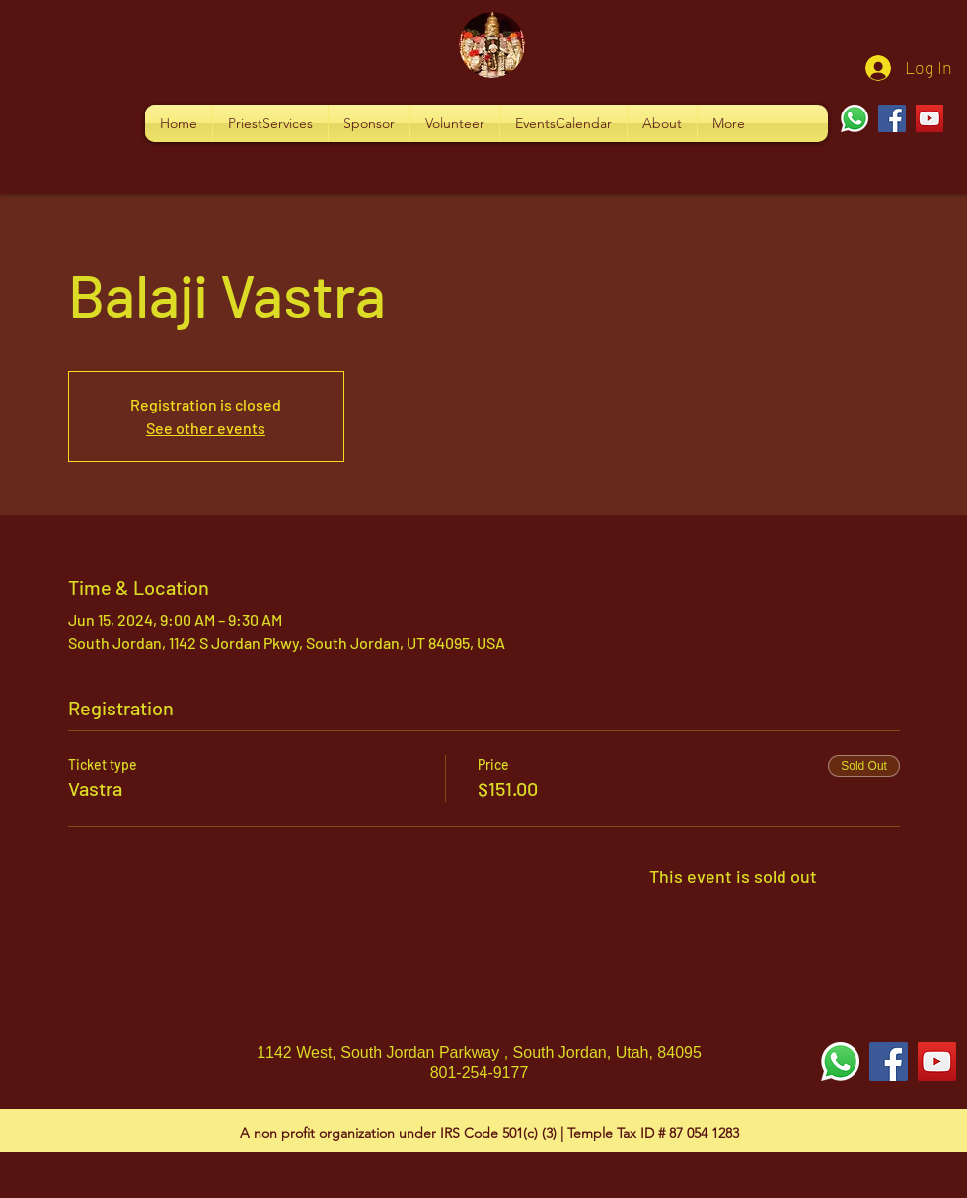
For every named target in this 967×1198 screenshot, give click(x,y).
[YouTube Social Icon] (937, 1061)
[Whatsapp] (854, 118)
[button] (270, 123)
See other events (205, 427)
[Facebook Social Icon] (888, 1061)
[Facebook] (892, 118)
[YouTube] (929, 118)
